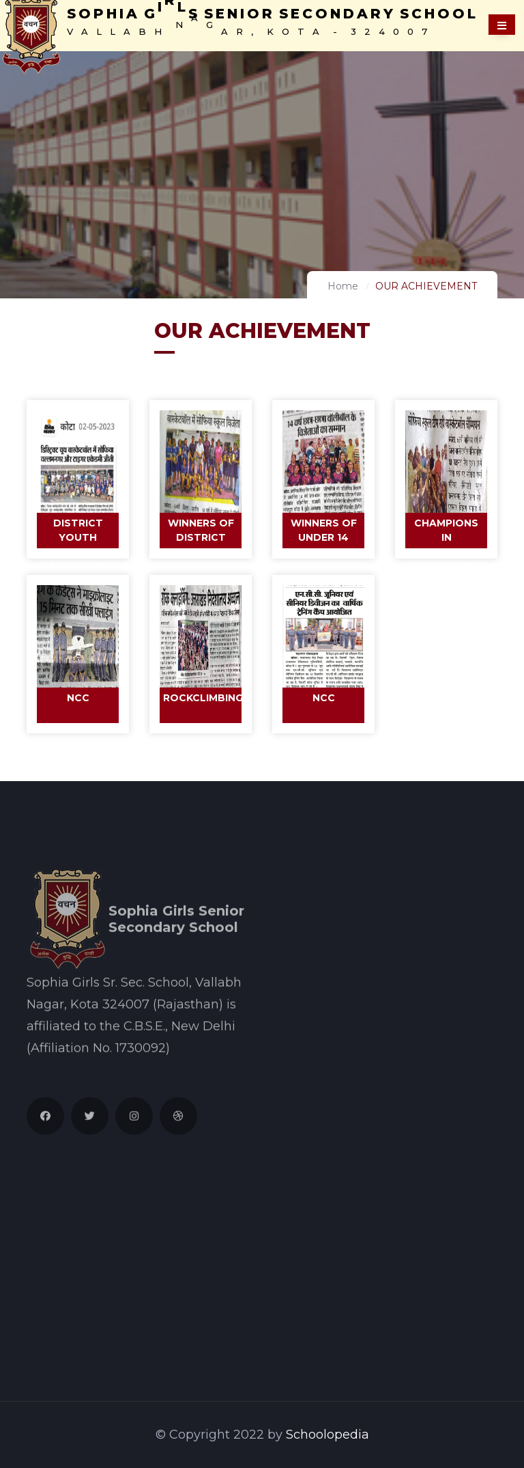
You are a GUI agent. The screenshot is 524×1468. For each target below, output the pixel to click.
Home (343, 286)
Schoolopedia (327, 1434)
